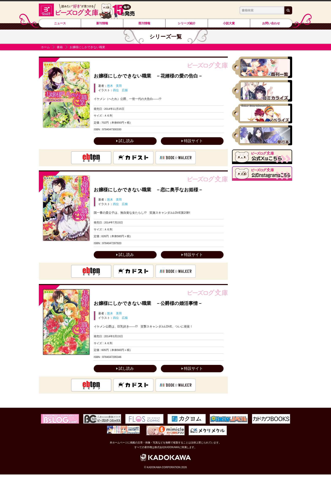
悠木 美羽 (114, 85)
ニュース (60, 23)
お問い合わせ (271, 23)
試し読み (125, 141)
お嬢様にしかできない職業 (87, 47)
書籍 (60, 47)
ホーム (45, 47)
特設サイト (192, 141)
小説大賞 (229, 23)
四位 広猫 (120, 90)
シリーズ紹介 (186, 23)
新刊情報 (102, 23)
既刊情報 (144, 23)
